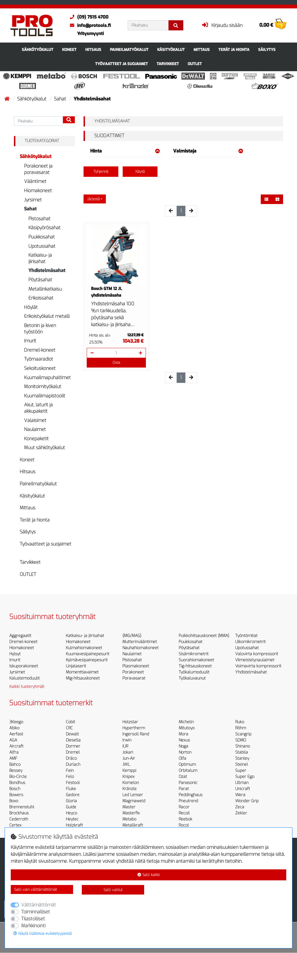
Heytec (72, 819)
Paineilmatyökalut (129, 49)
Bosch (14, 789)
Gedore (72, 795)
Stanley (242, 758)
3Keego (16, 722)
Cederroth (18, 819)
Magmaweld (133, 801)
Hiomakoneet (38, 191)
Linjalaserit (76, 666)
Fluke (71, 789)
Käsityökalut (171, 49)
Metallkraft (132, 825)
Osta (116, 362)
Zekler (241, 813)
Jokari (127, 752)
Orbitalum (188, 770)
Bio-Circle (18, 776)
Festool (73, 782)
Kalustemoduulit (24, 678)
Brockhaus (19, 813)
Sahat (60, 99)
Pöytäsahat (40, 280)
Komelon (130, 782)
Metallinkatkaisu (45, 289)
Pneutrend (188, 801)
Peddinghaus (190, 795)
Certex (15, 825)
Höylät (31, 307)
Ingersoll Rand (135, 734)
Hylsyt (15, 654)
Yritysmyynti (90, 33)
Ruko (239, 722)
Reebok (185, 819)
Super (240, 770)
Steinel (241, 764)
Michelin (186, 722)
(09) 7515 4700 (87, 17)
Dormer (73, 746)
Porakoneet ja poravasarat (38, 169)
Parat (184, 789)
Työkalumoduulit (194, 672)
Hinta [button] (125, 151)
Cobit (70, 722)
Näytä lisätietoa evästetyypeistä (42, 933)
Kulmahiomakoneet (84, 648)
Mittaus (201, 49)
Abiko (14, 728)
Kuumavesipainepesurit (87, 654)
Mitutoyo (187, 728)
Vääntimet (35, 181)
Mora (183, 734)
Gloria (71, 801)
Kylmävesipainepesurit (87, 660)
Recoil (184, 813)
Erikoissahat (40, 298)
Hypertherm (133, 728)
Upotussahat (41, 246)
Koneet (69, 49)
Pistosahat (39, 219)
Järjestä (93, 199)
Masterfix (131, 813)
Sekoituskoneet (40, 368)
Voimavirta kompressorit (258, 666)
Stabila (241, 752)
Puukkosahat (41, 237)
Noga (183, 746)
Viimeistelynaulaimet (254, 660)
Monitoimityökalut (42, 386)
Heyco (71, 813)
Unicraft (242, 789)
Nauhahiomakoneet (140, 648)
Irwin (126, 740)
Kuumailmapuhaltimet (47, 377)
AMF (13, 758)
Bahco (15, 764)
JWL (126, 764)
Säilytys (267, 49)
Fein (70, 770)
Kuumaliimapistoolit (44, 396)
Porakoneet (133, 672)
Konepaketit (36, 439)
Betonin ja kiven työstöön (40, 328)
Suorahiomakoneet (196, 660)
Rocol (184, 825)
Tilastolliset (33, 919)
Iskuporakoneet (23, 666)
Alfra (14, 752)
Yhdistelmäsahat (46, 270)
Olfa (182, 758)
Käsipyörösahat (44, 228)
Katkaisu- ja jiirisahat (40, 258)
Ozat (183, 776)
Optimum (187, 764)
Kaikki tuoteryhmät (26, 686)
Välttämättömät (38, 905)
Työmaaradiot (38, 359)
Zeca (239, 807)
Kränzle (129, 789)
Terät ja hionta (233, 49)
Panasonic (188, 782)
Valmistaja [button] (208, 151)
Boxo (13, 801)
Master (128, 807)
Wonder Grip (247, 801)
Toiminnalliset (35, 912)
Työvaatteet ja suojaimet (121, 63)
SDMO (240, 740)
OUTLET (195, 63)
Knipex (128, 776)
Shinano (242, 746)
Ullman (242, 782)
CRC (69, 728)
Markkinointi (33, 926)
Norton (185, 752)
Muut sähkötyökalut (44, 448)
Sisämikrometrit (194, 654)
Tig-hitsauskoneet (195, 666)
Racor (184, 807)
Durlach (73, 764)
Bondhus (17, 782)
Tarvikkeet (168, 63)
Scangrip (243, 734)
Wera (240, 795)
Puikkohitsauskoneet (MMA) (204, 635)
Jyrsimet (33, 200)
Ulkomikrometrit (250, 641)
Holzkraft (74, 825)
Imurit (30, 341)
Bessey (15, 770)
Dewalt (72, 734)
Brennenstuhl (21, 807)
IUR (125, 746)
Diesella (73, 740)
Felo (70, 776)
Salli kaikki (148, 874)
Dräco (71, 758)
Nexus (184, 740)
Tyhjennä (100, 171)
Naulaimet (35, 429)
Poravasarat (133, 678)
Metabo (129, 819)
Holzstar (130, 722)
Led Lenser (132, 795)
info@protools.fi (89, 25)
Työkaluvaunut (192, 678)
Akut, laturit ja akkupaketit (38, 408)
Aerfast (16, 734)
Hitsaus (93, 49)
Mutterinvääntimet (139, 641)
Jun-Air (128, 758)
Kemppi (129, 770)
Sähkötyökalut (37, 49)
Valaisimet (35, 420)
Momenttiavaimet (82, 672)
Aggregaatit (20, 635)
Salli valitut (113, 889)
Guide (71, 807)
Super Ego (244, 776)
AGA (13, 740)
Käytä (140, 171)
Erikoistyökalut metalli (47, 316)
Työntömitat (246, 635)
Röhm (240, 728)
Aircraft (16, 746)
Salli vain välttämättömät (35, 889)
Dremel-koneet (39, 350)
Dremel (73, 752)
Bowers (16, 795)
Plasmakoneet (135, 666)
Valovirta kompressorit (256, 654)
